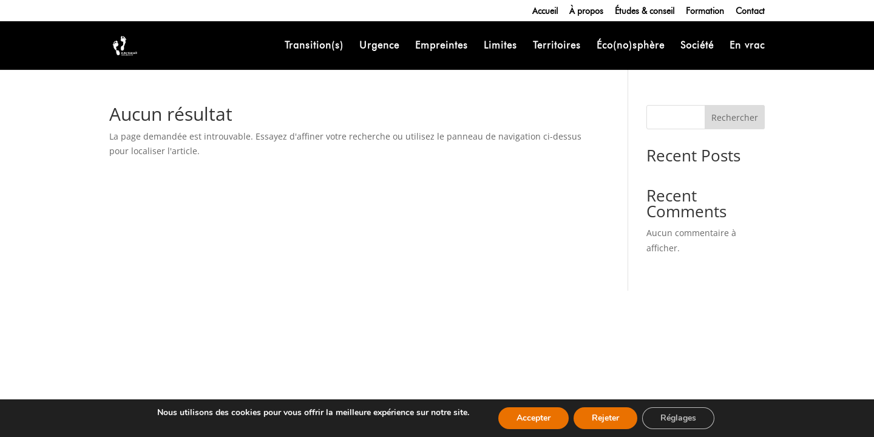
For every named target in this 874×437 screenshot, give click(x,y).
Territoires (557, 46)
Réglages (678, 418)
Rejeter (605, 418)
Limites (500, 46)
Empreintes (441, 46)
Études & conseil (644, 11)
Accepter (533, 418)
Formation (705, 11)
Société (697, 46)
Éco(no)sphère (631, 46)
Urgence (379, 46)
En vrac (747, 46)
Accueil (545, 11)
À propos (586, 11)
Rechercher (734, 117)
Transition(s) (314, 46)
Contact (750, 11)
